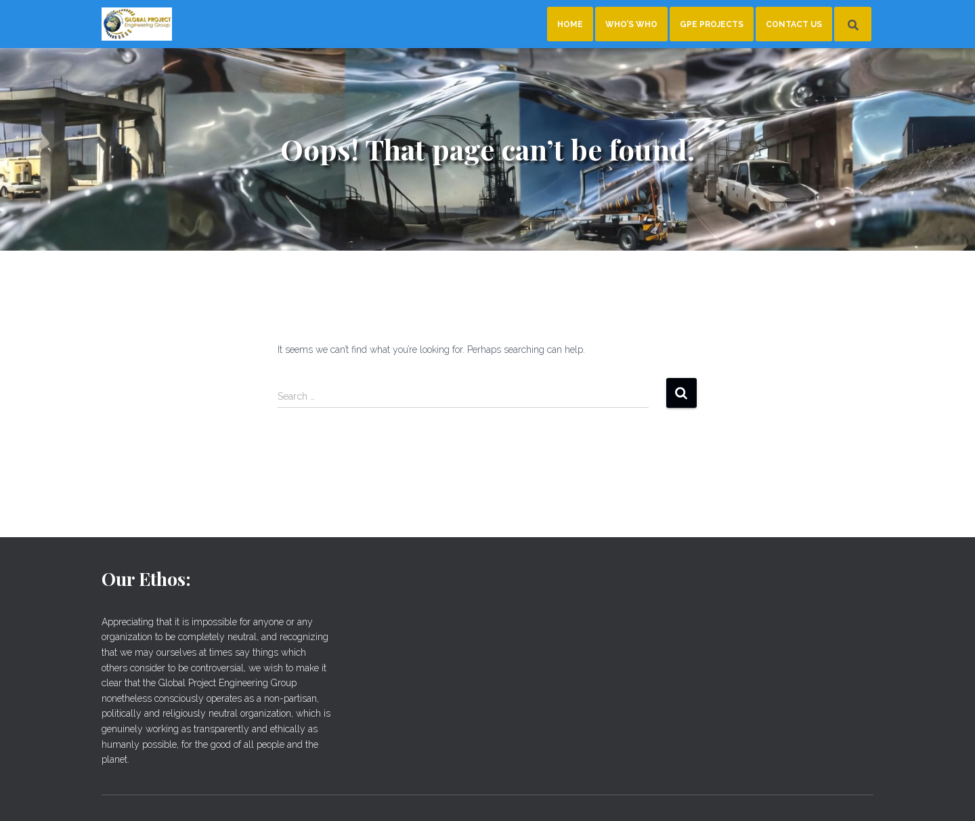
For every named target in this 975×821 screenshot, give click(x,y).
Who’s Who (631, 24)
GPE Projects (711, 24)
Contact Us (794, 24)
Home (570, 24)
